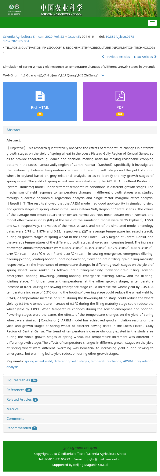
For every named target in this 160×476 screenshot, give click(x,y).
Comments (15, 418)
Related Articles (22, 399)
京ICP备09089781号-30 (80, 448)
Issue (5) (74, 36)
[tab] (80, 130)
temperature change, (107, 361)
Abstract (13, 129)
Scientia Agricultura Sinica (22, 36)
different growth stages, (72, 361)
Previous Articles (116, 56)
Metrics (13, 409)
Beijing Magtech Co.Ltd (90, 464)
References (19, 389)
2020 (48, 36)
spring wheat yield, (39, 361)
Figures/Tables (22, 380)
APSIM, (129, 361)
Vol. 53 (59, 36)
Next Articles (145, 56)
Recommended (22, 428)
